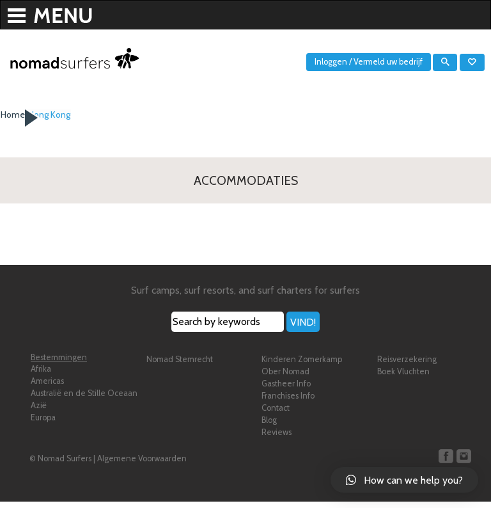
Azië (39, 412)
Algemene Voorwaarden (142, 465)
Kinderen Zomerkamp (301, 365)
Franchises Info (288, 402)
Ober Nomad (285, 378)
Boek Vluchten (403, 378)
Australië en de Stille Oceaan (84, 399)
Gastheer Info (286, 390)
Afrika (41, 375)
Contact (275, 414)
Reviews (276, 438)
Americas (47, 387)
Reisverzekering (407, 365)
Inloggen (331, 62)
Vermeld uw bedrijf (388, 62)
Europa (43, 424)
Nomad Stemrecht (179, 365)
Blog (269, 426)
